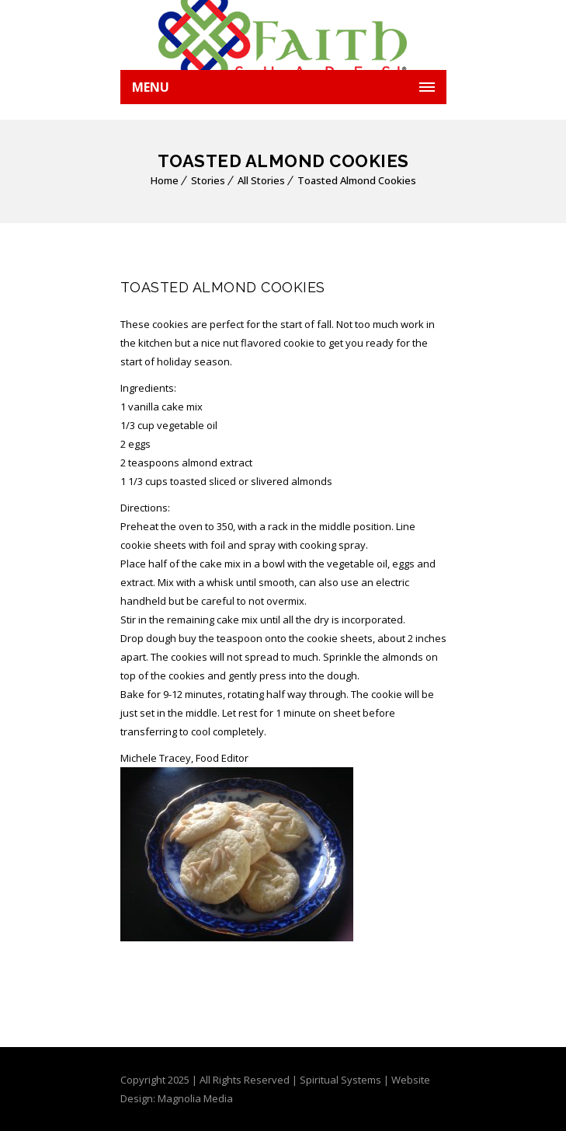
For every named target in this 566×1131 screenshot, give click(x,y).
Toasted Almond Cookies (356, 180)
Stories (208, 180)
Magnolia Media (195, 1098)
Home (165, 180)
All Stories (261, 180)
